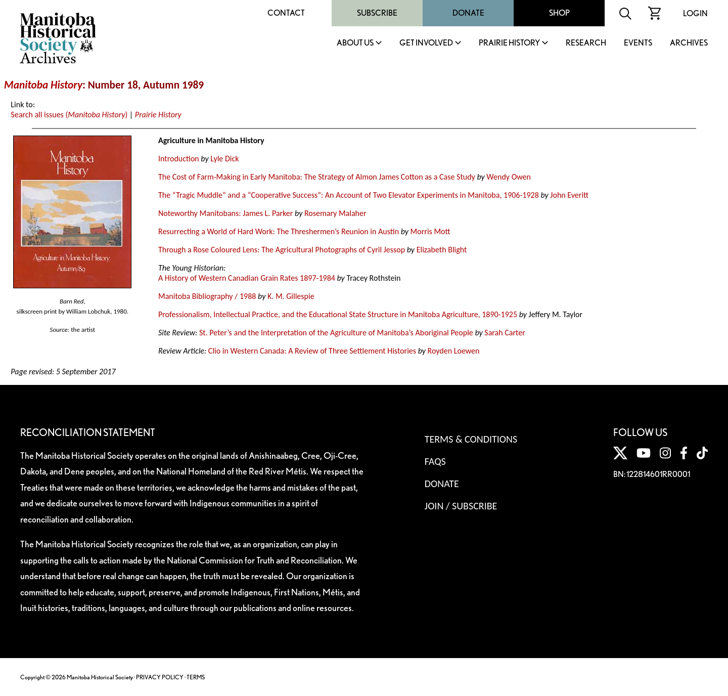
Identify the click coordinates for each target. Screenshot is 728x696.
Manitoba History (43, 85)
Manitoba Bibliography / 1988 (207, 296)
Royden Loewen (454, 351)
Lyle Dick (224, 158)
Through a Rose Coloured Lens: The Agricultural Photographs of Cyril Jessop (281, 249)
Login (695, 13)
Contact (286, 13)
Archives (689, 43)
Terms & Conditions (471, 439)
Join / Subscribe (461, 506)
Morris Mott (430, 231)
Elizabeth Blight (442, 249)
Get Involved (426, 43)
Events (638, 43)
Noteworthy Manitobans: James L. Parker (225, 213)
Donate (468, 13)
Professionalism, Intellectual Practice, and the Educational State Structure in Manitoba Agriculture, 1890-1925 (337, 314)
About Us (355, 43)
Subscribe (377, 13)
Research (586, 43)
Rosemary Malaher (335, 213)
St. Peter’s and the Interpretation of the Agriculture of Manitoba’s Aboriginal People (336, 332)
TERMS (196, 677)
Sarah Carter (504, 332)
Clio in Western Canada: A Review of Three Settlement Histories (312, 351)
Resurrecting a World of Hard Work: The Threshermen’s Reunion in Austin (278, 231)
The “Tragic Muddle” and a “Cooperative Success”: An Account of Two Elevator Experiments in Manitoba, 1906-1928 (348, 195)
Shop (559, 13)
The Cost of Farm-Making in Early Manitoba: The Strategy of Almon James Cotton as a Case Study (316, 177)
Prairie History (509, 43)
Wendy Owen (508, 177)
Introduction (178, 158)
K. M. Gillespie (290, 296)
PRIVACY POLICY (160, 677)
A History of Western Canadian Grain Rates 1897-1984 (246, 278)
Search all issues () (69, 114)
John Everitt (569, 195)
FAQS (435, 461)
